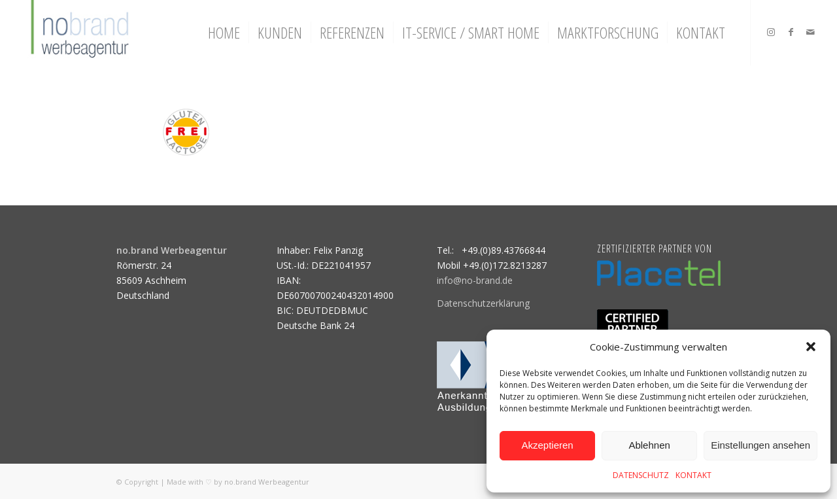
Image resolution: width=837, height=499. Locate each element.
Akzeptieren (547, 445)
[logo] (78, 32)
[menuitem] (223, 32)
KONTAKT (693, 475)
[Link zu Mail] (810, 32)
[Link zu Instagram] (771, 32)
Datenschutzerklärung (483, 303)
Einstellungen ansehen (760, 445)
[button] (810, 346)
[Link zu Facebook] (790, 32)
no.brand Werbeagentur (266, 482)
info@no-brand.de (475, 280)
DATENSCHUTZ (641, 475)
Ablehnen (649, 445)
